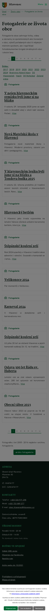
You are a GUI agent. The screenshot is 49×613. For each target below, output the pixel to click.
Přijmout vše (11, 608)
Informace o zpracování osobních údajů (26, 594)
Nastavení (39, 608)
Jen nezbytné (25, 608)
